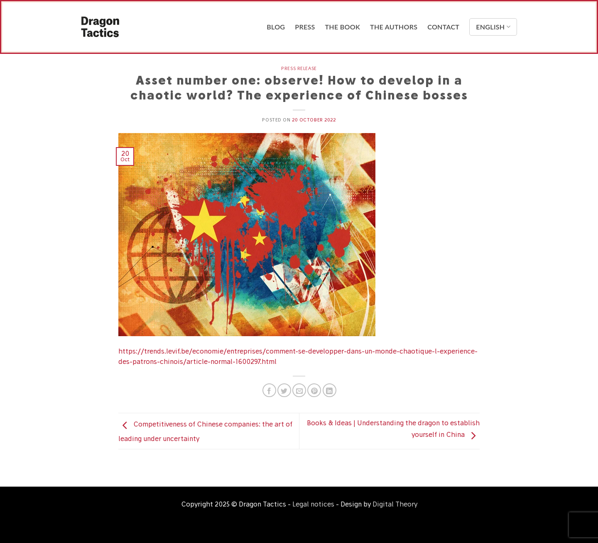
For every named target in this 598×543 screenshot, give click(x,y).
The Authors (393, 27)
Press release (298, 68)
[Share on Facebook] (269, 390)
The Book (342, 27)
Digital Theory (395, 504)
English (493, 27)
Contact (443, 27)
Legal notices (313, 504)
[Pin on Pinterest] (314, 390)
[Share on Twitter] (284, 390)
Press (305, 27)
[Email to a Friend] (299, 390)
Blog (276, 27)
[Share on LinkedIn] (329, 390)
